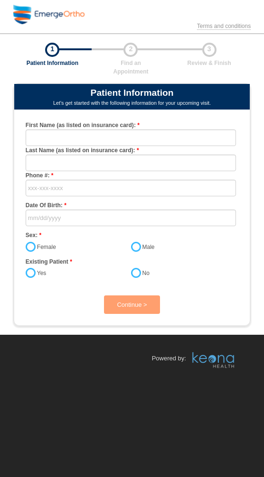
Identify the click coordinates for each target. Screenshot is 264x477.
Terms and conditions (224, 26)
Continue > (132, 304)
